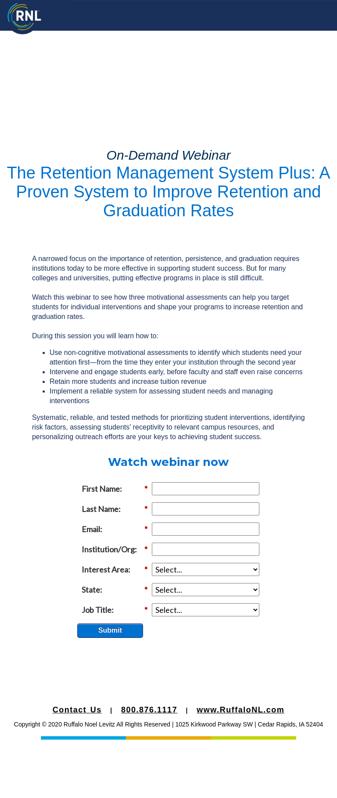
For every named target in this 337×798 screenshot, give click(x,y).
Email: (114, 529)
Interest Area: (114, 570)
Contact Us (77, 709)
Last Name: (114, 509)
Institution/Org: (114, 549)
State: (114, 590)
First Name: (114, 489)
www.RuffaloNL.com (240, 709)
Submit (110, 630)
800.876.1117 (149, 709)
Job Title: (114, 610)
